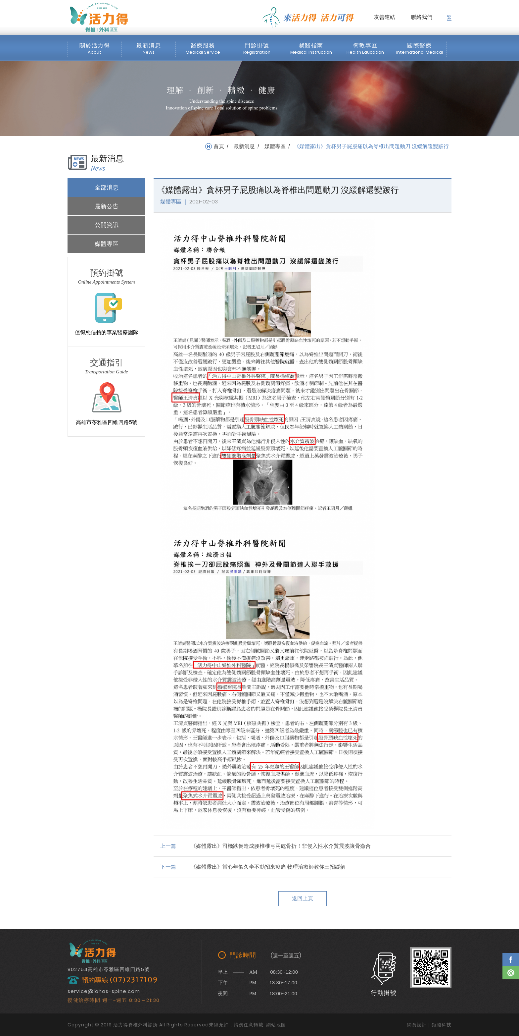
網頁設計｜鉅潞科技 (429, 1024)
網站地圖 (276, 1024)
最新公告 (106, 206)
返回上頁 (302, 898)
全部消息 (106, 187)
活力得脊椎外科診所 (99, 17)
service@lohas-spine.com (104, 991)
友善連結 (384, 17)
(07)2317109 (134, 980)
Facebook (510, 959)
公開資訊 (106, 225)
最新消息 (244, 146)
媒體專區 (275, 146)
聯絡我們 (421, 17)
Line (510, 972)
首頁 (218, 146)
